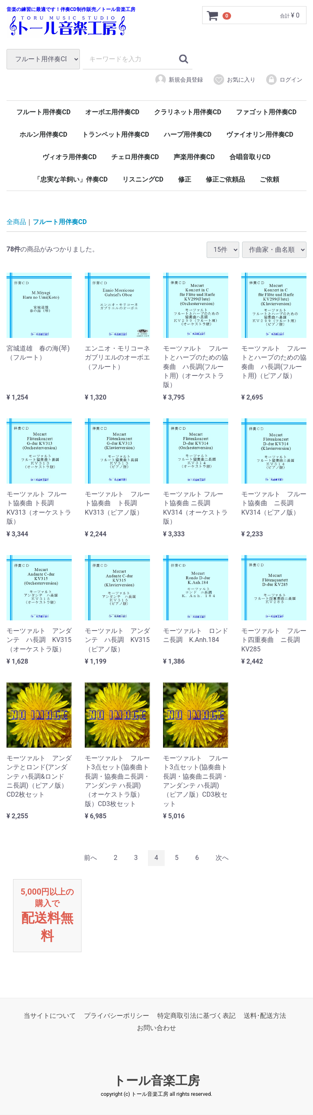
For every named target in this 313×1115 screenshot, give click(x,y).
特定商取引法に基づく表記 (196, 1015)
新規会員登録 (178, 79)
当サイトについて (50, 1015)
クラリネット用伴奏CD (187, 112)
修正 (184, 179)
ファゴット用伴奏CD (266, 112)
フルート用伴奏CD (43, 112)
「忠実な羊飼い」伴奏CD (71, 179)
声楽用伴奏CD (194, 157)
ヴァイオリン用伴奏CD (259, 134)
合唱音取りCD (250, 157)
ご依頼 (269, 179)
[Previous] (90, 858)
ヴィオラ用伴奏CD (69, 157)
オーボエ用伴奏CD (112, 112)
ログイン (283, 79)
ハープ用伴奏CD (188, 134)
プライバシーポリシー (116, 1015)
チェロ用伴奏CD (135, 157)
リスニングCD (142, 179)
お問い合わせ (156, 1028)
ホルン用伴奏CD (43, 134)
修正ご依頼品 (225, 179)
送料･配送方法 (265, 1015)
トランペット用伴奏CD (115, 134)
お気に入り (234, 79)
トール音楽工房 (156, 1080)
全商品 (16, 222)
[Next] (222, 858)
